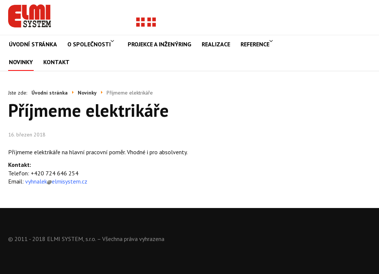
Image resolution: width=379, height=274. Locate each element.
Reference (255, 44)
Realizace (216, 44)
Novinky (21, 62)
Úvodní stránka (33, 44)
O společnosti (89, 44)
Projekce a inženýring (159, 44)
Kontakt (56, 62)
